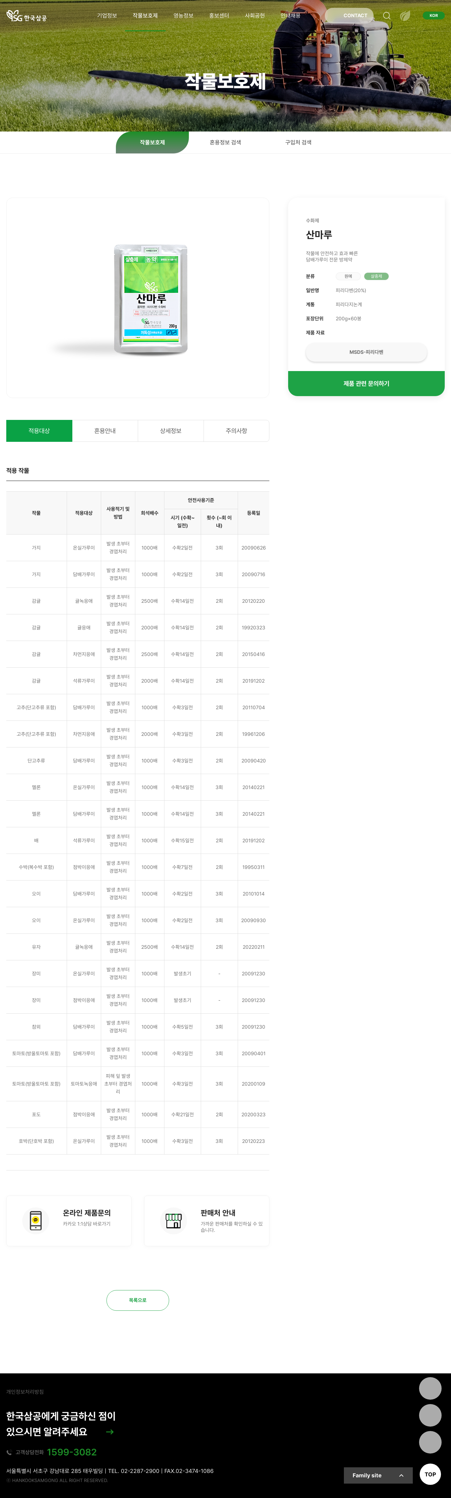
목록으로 (138, 1300)
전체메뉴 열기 (405, 15)
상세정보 (170, 431)
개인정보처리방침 (25, 1392)
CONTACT (355, 15)
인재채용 (291, 15)
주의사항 (236, 431)
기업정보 (107, 15)
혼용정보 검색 (225, 142)
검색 (387, 15)
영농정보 (184, 15)
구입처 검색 (298, 142)
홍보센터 (219, 15)
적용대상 (39, 431)
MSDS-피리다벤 (366, 352)
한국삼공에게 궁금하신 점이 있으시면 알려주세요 (61, 1424)
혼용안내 (105, 431)
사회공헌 (255, 15)
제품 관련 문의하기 (366, 383)
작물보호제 (145, 15)
